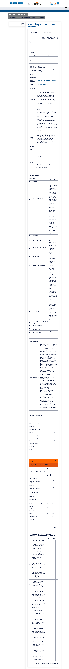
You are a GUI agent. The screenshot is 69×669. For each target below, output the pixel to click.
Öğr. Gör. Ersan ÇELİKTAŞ (44, 84)
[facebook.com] (14, 3)
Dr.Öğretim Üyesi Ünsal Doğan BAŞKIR (47, 80)
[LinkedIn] (21, 3)
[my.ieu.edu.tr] (51, 3)
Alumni (42, 10)
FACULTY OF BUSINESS (18, 14)
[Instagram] (11, 3)
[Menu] (66, 8)
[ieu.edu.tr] (35, 3)
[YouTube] (19, 3)
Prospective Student (29, 10)
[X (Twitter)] (16, 3)
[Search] (58, 3)
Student (38, 10)
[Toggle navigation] (22, 24)
